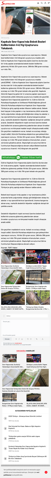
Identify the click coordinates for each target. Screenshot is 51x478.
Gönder (7, 339)
